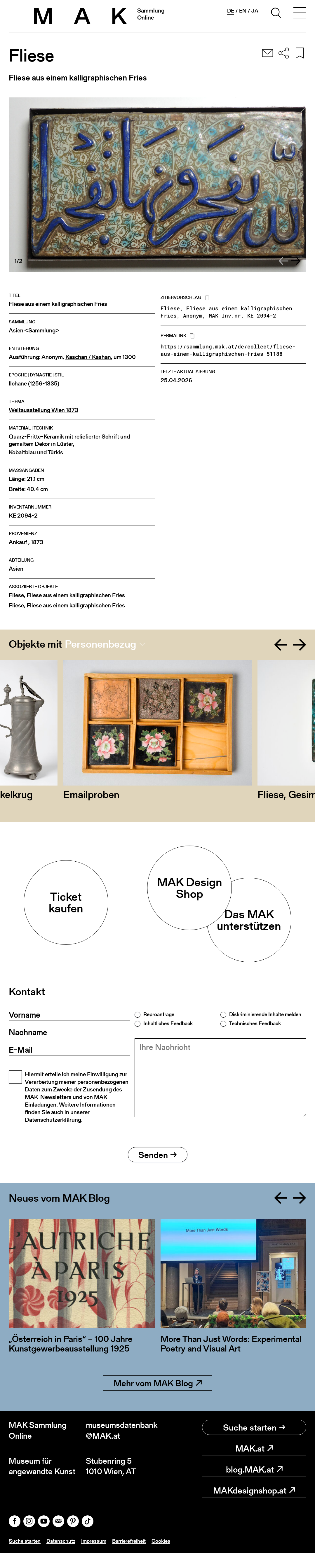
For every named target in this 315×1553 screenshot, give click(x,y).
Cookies (161, 1541)
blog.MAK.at (254, 1469)
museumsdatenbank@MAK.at (122, 1430)
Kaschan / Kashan (88, 357)
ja (254, 10)
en (242, 10)
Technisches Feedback (255, 1023)
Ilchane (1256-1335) (34, 383)
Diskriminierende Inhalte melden (265, 1014)
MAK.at (254, 1448)
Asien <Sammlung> (34, 330)
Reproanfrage (158, 1014)
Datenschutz (60, 1541)
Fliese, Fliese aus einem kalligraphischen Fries (67, 595)
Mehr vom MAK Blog (158, 1383)
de (230, 10)
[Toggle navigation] (299, 13)
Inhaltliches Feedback (168, 1023)
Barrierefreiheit (129, 1541)
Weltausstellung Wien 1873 (43, 410)
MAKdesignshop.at (254, 1490)
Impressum (93, 1541)
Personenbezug (100, 644)
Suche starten (254, 1427)
